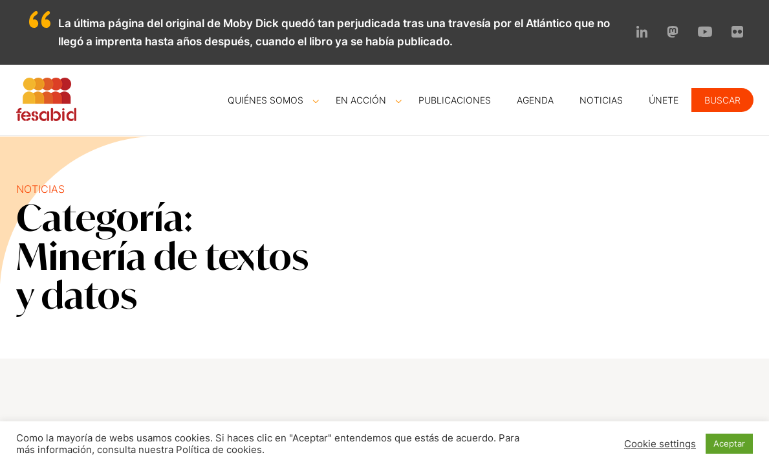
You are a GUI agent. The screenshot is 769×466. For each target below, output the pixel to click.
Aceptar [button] (729, 443)
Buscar (722, 99)
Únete (663, 99)
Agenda (535, 99)
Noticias (601, 99)
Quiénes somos (265, 99)
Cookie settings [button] (660, 444)
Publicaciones (454, 99)
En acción (361, 99)
